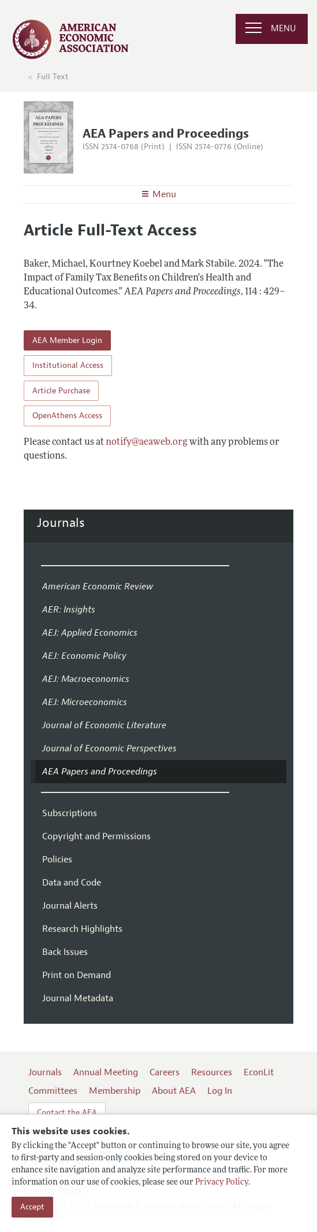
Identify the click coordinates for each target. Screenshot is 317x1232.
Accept (32, 1207)
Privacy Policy (221, 1182)
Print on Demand (76, 975)
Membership (114, 1091)
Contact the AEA (67, 1112)
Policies (57, 859)
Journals (61, 523)
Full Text (53, 77)
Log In (219, 1091)
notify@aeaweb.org (147, 442)
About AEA (174, 1091)
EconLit (259, 1072)
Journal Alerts (70, 906)
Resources (211, 1072)
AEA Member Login (67, 340)
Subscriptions (69, 813)
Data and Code (71, 882)
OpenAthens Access (67, 415)
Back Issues (65, 952)
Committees (52, 1091)
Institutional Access (67, 365)
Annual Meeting (105, 1072)
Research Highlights (82, 929)
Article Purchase (61, 391)
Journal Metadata (77, 998)
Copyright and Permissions (96, 836)
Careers (165, 1072)
